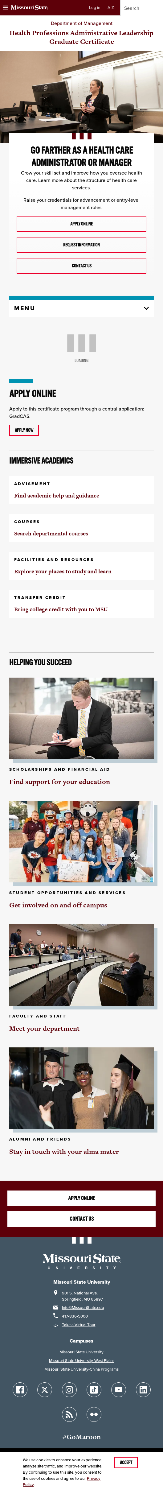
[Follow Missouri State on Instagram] (69, 1389)
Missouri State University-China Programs (81, 1369)
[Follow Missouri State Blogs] (69, 1414)
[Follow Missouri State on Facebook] (20, 1389)
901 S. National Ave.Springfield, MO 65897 (82, 1296)
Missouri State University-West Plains (81, 1361)
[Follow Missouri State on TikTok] (94, 1389)
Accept (126, 1462)
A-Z (111, 7)
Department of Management (81, 23)
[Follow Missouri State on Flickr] (94, 1414)
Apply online (81, 224)
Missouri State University (81, 1352)
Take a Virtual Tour (79, 1325)
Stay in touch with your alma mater (64, 1151)
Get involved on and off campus (58, 905)
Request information (81, 245)
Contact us (82, 266)
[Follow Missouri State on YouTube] (118, 1389)
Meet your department (44, 1028)
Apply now (24, 430)
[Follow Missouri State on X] (44, 1389)
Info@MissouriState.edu (83, 1307)
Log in (94, 7)
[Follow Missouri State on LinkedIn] (143, 1389)
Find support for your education (59, 781)
